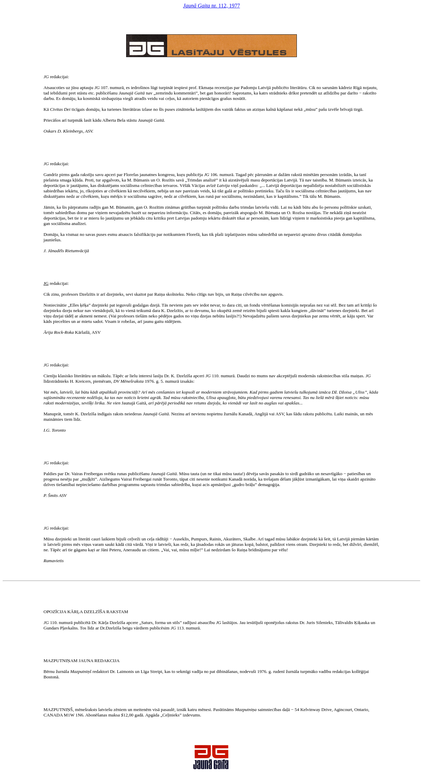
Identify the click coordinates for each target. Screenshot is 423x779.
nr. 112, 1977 (211, 5)
